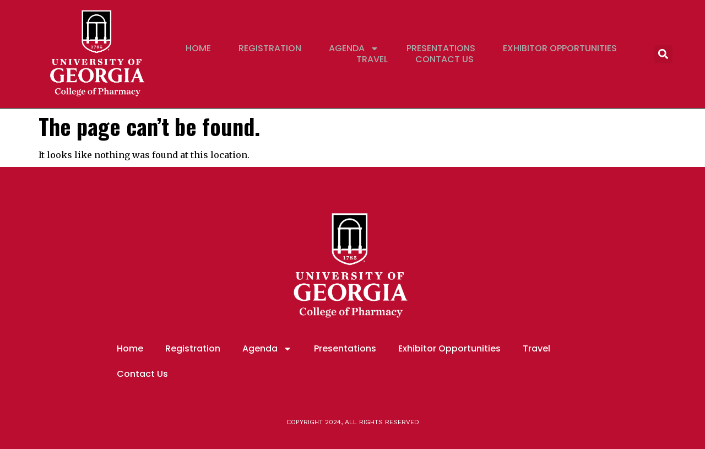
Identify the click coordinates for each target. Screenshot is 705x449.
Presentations (440, 48)
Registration (269, 48)
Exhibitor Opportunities (560, 48)
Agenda (354, 48)
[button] (663, 54)
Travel (372, 59)
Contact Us (444, 59)
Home (198, 48)
